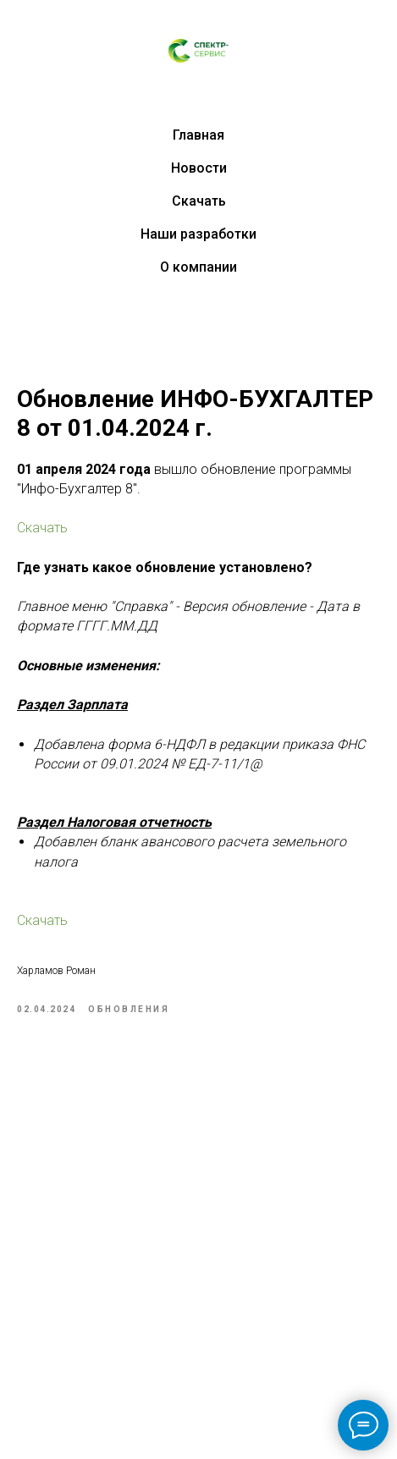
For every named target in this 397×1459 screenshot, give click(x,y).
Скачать (199, 201)
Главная (198, 135)
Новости (199, 168)
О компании (198, 267)
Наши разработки (198, 234)
